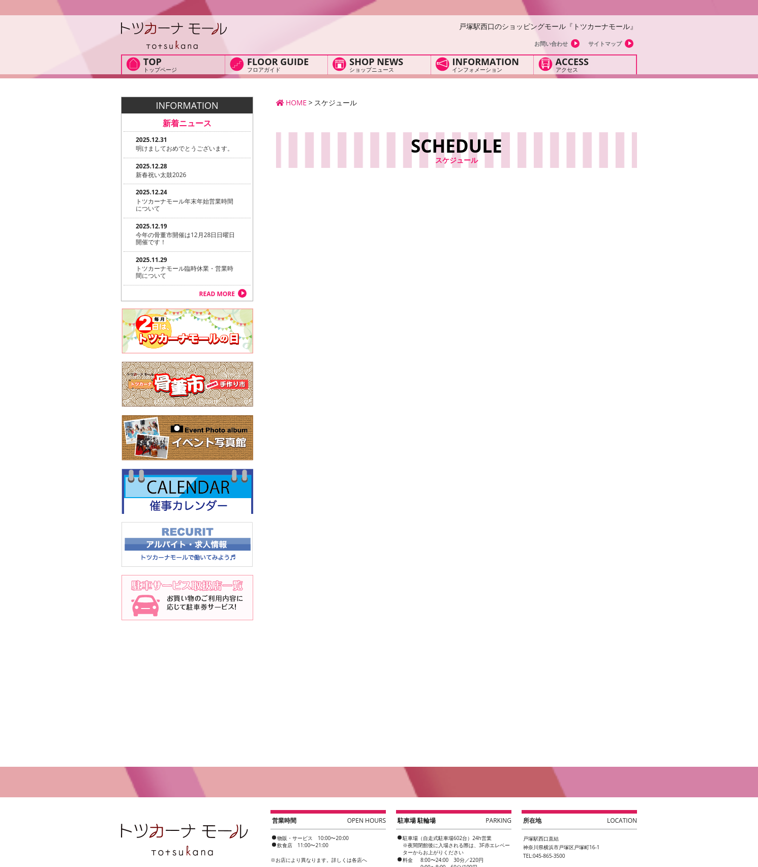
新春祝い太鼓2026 (161, 174)
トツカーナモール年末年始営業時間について (184, 205)
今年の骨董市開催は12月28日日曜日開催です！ (185, 238)
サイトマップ (605, 43)
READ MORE (217, 294)
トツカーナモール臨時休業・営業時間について (184, 272)
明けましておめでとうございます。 (184, 148)
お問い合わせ (551, 43)
